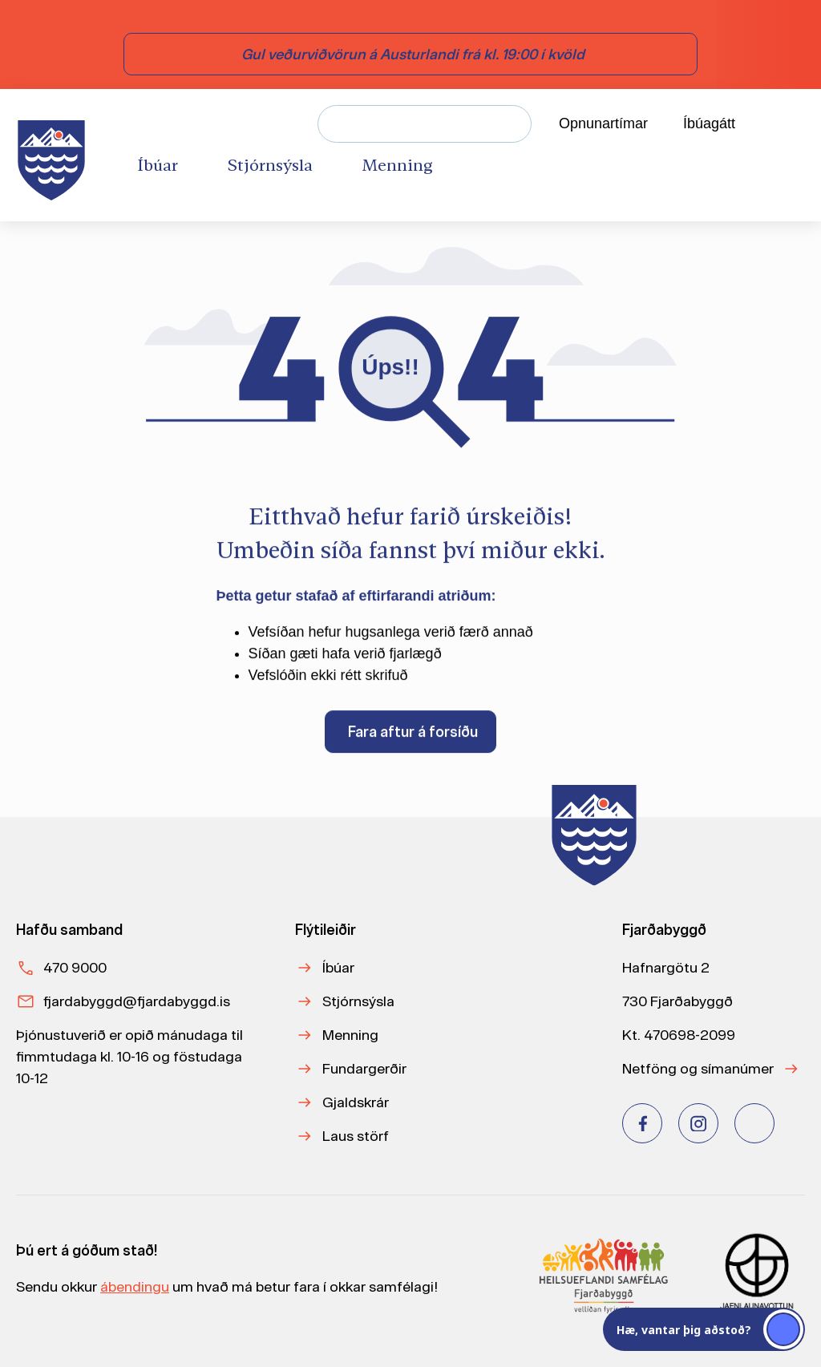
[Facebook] (642, 1123)
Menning (350, 1034)
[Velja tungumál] (789, 124)
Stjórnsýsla (358, 1001)
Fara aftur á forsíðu (413, 734)
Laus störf (355, 1135)
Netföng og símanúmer (698, 1068)
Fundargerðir (364, 1068)
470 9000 (75, 967)
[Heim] (54, 155)
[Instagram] (698, 1123)
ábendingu (134, 1286)
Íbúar (338, 967)
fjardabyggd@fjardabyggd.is (136, 1001)
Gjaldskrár (355, 1102)
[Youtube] (754, 1123)
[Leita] (513, 124)
